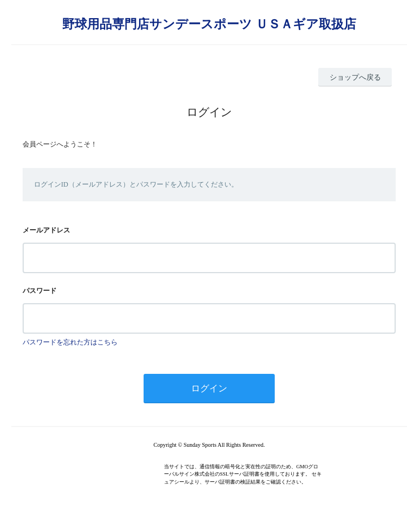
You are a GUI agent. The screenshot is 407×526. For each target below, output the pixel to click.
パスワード (40, 291)
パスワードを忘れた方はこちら (70, 342)
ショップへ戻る (355, 77)
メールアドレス (46, 230)
